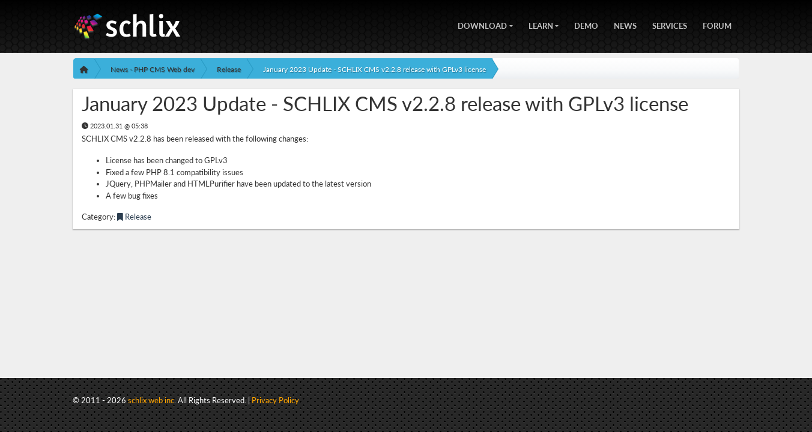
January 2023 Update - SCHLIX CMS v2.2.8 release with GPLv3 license (374, 69)
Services (669, 24)
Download (482, 24)
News (625, 24)
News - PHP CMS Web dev (153, 69)
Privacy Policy (275, 400)
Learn (541, 24)
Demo (586, 24)
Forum (717, 24)
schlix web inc (151, 400)
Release (229, 69)
